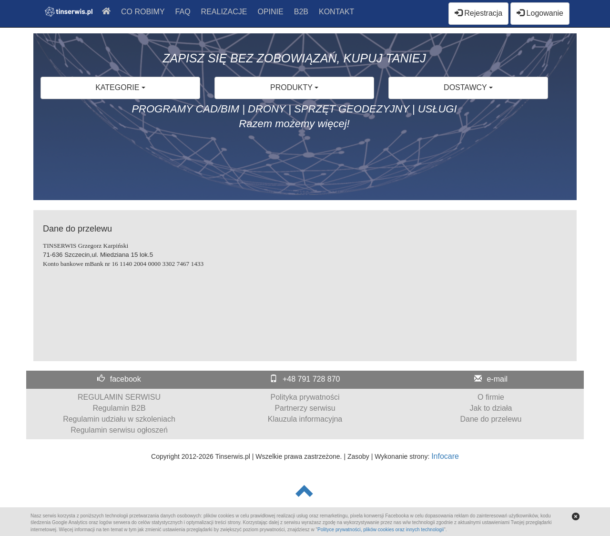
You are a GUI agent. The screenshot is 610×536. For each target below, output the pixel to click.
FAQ (183, 12)
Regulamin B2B (118, 408)
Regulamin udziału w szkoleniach (119, 419)
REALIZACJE (224, 12)
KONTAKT (336, 12)
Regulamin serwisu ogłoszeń (119, 430)
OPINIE (271, 12)
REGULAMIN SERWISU (119, 397)
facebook (125, 379)
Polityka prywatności (305, 397)
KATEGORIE (120, 87)
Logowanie (540, 13)
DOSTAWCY (468, 87)
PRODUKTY (294, 87)
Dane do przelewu (491, 419)
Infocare (445, 456)
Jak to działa (491, 408)
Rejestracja (478, 13)
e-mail (497, 379)
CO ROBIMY (143, 12)
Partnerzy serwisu (304, 408)
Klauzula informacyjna (305, 419)
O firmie (491, 397)
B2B (301, 12)
